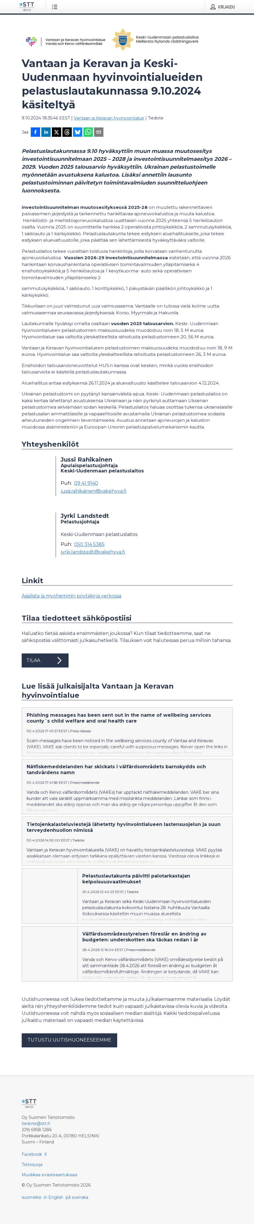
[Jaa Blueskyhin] (77, 132)
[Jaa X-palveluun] (56, 132)
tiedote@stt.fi (36, 1133)
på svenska (77, 1206)
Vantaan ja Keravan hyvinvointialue (109, 118)
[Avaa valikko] (55, 6)
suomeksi (31, 1206)
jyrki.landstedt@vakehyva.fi (93, 552)
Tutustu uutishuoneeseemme (69, 1049)
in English (53, 1206)
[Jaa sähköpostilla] (98, 132)
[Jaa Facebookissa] (35, 132)
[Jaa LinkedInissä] (46, 132)
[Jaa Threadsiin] (67, 132)
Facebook (32, 1163)
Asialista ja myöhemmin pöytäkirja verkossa (71, 596)
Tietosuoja (32, 1174)
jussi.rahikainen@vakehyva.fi (94, 491)
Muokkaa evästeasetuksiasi (49, 1184)
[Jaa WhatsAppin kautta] (88, 132)
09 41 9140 (86, 483)
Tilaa (45, 660)
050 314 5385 (89, 544)
